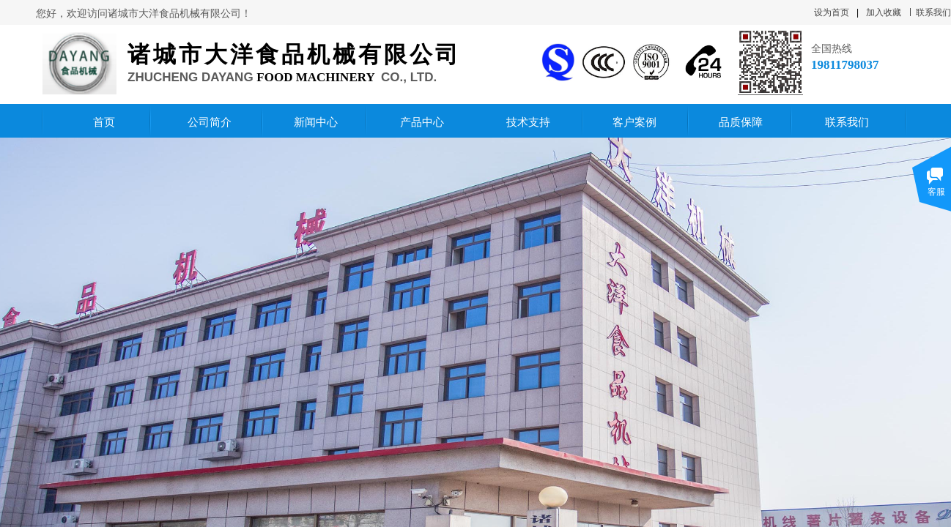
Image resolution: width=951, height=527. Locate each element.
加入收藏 (883, 12)
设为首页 (831, 12)
